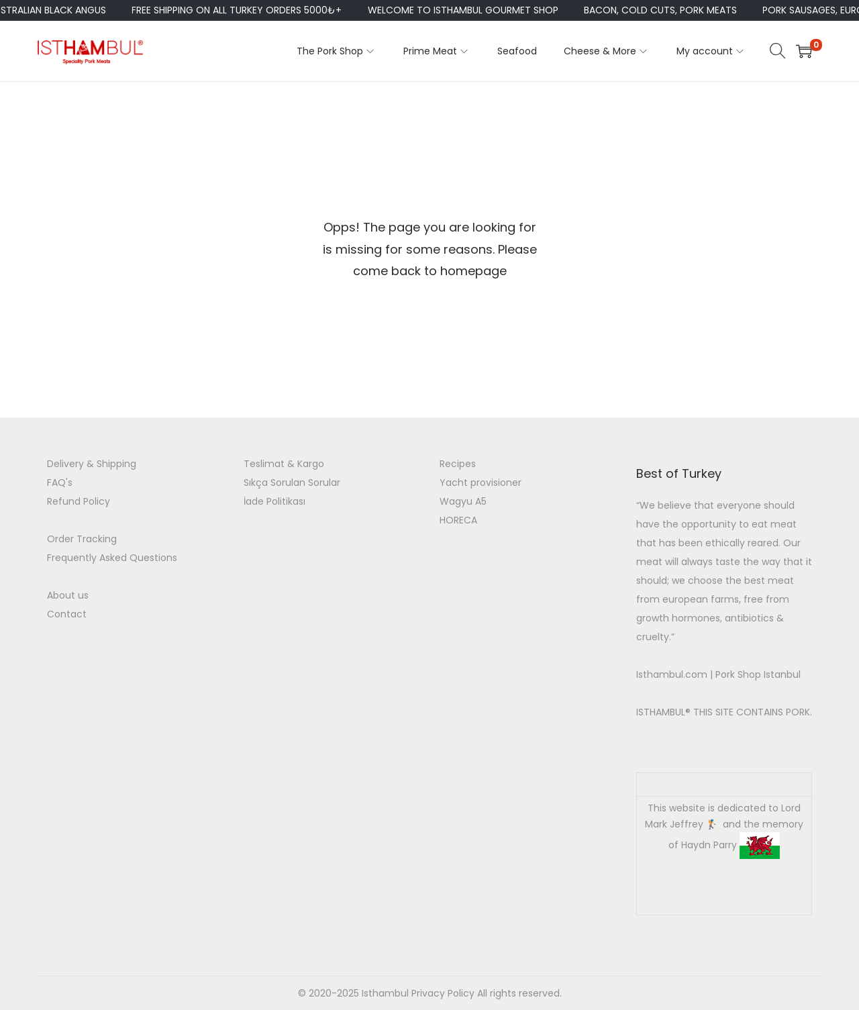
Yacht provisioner (480, 482)
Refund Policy (78, 501)
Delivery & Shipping (91, 463)
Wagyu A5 (463, 501)
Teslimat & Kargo (284, 463)
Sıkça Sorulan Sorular (292, 482)
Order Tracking (82, 539)
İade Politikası (274, 501)
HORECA (458, 520)
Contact (67, 614)
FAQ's (59, 482)
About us (68, 595)
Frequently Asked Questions (112, 557)
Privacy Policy (442, 993)
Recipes (458, 463)
